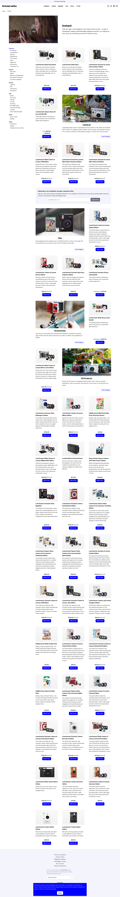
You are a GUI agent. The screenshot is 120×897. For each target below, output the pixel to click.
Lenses (54, 6)
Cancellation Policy (60, 861)
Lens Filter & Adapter (16, 79)
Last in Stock (13, 116)
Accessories (13, 64)
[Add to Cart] (46, 88)
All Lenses (13, 71)
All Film (12, 95)
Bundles (12, 118)
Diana (11, 60)
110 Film (12, 101)
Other (78, 6)
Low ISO (12, 109)
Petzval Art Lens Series (16, 77)
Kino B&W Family (14, 105)
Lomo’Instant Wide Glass (70, 64)
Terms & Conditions (60, 855)
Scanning (12, 103)
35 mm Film (13, 97)
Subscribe (95, 199)
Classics (12, 54)
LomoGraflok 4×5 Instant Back (72, 458)
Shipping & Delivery (60, 859)
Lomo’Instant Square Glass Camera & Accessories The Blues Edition (100, 506)
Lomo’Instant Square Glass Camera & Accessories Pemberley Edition (44, 553)
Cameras (46, 6)
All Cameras (13, 50)
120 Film (12, 99)
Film (66, 6)
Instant (60, 6)
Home (3, 11)
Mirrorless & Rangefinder (16, 75)
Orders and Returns (60, 866)
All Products (13, 90)
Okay (60, 893)
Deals (72, 6)
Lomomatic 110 (14, 66)
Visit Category (106, 136)
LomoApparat (14, 52)
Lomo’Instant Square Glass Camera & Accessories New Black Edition (71, 553)
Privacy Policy (60, 857)
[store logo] (9, 6)
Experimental (13, 56)
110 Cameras (13, 58)
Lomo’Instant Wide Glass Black (46, 64)
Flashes (12, 126)
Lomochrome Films (15, 107)
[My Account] (111, 6)
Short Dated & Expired (16, 111)
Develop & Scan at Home (17, 128)
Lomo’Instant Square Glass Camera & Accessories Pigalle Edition (72, 693)
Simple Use (13, 62)
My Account (60, 863)
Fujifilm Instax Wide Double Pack (46, 644)
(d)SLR (12, 73)
